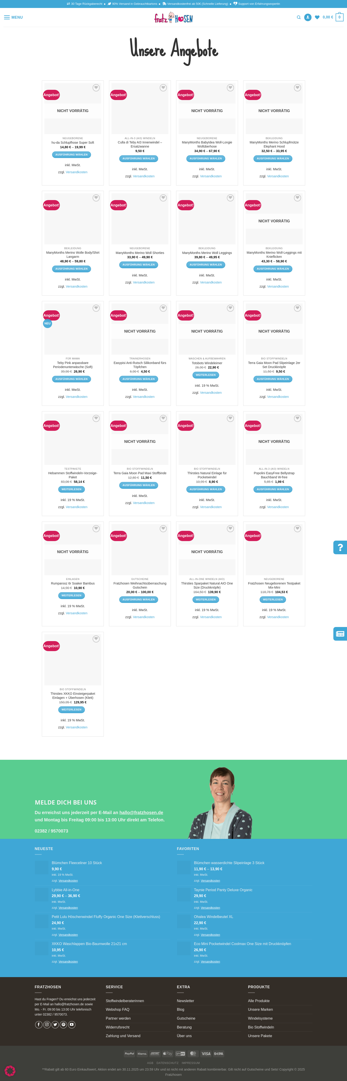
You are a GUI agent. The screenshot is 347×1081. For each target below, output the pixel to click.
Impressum (191, 1063)
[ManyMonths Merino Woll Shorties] (139, 218)
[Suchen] (299, 17)
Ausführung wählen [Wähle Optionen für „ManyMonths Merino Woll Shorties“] (138, 264)
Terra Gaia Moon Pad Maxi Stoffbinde (139, 473)
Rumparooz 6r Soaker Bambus (73, 583)
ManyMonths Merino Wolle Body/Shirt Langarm (72, 254)
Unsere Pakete (260, 1036)
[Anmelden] (308, 17)
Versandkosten (76, 172)
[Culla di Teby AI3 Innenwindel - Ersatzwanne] (139, 108)
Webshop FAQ (117, 1009)
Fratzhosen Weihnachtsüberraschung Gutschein (140, 585)
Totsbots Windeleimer (207, 363)
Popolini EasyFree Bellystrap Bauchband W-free (274, 475)
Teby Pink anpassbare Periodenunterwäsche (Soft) (73, 365)
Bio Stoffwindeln (261, 1027)
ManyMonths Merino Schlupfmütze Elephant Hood (274, 144)
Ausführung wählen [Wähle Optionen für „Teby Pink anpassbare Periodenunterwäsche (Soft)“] (71, 379)
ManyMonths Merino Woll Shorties (140, 253)
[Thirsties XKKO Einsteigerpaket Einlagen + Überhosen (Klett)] (72, 659)
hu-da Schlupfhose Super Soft (73, 142)
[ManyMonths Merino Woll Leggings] (207, 218)
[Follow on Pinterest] (63, 1024)
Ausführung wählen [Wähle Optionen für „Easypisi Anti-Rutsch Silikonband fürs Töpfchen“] (138, 379)
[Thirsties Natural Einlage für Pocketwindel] (207, 439)
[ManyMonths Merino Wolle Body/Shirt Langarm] (72, 218)
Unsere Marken (260, 1009)
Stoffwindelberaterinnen (125, 1001)
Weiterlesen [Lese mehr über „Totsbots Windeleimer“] (206, 375)
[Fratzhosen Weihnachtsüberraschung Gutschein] (139, 549)
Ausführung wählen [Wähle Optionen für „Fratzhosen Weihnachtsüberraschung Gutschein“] (138, 599)
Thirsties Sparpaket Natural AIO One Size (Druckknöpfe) (207, 585)
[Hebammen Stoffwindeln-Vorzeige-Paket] (72, 439)
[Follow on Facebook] (39, 1024)
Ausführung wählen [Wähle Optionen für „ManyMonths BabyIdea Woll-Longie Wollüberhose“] (206, 158)
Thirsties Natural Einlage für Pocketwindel (207, 475)
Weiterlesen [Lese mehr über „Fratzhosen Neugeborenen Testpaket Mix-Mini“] (273, 599)
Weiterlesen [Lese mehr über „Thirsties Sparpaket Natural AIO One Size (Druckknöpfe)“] (206, 599)
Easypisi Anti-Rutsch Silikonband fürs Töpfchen (140, 365)
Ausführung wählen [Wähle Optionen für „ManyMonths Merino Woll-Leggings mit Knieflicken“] (273, 268)
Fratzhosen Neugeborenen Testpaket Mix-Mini (274, 585)
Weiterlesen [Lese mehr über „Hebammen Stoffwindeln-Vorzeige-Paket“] (71, 489)
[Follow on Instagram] (47, 1024)
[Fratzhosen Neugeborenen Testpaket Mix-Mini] (274, 549)
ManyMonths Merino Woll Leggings (207, 253)
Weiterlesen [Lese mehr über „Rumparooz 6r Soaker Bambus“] (71, 595)
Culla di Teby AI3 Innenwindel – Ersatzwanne (140, 144)
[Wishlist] (317, 17)
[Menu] (13, 17)
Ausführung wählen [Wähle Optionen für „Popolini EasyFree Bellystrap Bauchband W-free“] (273, 489)
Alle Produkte (259, 1001)
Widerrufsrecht (117, 1027)
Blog (180, 1009)
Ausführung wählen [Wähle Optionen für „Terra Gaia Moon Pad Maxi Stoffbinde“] (138, 485)
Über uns (184, 1036)
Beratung (184, 1027)
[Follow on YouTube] (72, 1024)
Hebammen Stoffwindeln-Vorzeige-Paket (72, 475)
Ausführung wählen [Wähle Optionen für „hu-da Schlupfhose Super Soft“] (71, 154)
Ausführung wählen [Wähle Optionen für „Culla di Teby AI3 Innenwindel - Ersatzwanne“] (138, 158)
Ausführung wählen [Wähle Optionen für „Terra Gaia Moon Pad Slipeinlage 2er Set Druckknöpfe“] (273, 379)
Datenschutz (168, 1063)
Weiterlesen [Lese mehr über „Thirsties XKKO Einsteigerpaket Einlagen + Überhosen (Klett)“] (71, 709)
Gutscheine (186, 1018)
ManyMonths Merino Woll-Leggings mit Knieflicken (274, 254)
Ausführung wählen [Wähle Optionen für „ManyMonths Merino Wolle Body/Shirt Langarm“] (71, 268)
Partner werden (118, 1018)
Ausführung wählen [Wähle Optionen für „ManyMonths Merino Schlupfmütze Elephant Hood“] (273, 158)
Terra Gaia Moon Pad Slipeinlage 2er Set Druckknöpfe (274, 365)
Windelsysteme (260, 1018)
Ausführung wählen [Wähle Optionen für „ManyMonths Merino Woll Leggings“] (206, 264)
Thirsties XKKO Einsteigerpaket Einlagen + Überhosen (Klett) (73, 696)
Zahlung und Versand (123, 1036)
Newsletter (185, 1001)
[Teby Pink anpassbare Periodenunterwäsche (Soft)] (72, 329)
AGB (150, 1063)
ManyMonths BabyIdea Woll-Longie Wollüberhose (207, 144)
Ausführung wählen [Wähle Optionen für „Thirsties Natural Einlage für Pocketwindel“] (206, 489)
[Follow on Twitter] (55, 1024)
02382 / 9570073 (51, 830)
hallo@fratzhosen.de (141, 812)
